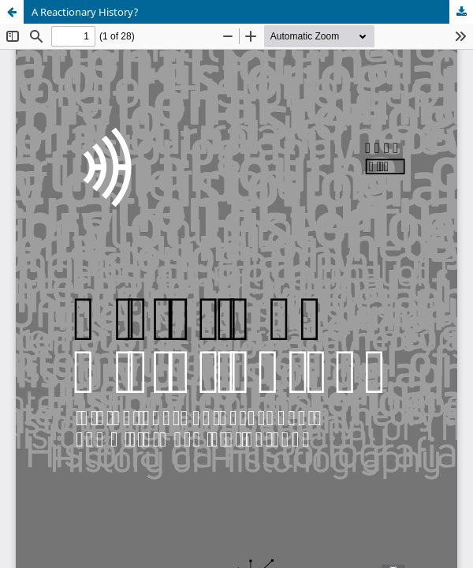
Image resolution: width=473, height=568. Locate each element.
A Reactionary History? (85, 12)
